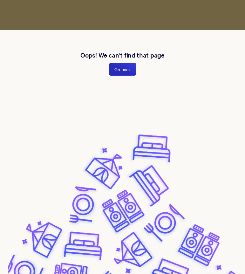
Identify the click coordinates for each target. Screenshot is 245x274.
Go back (122, 69)
